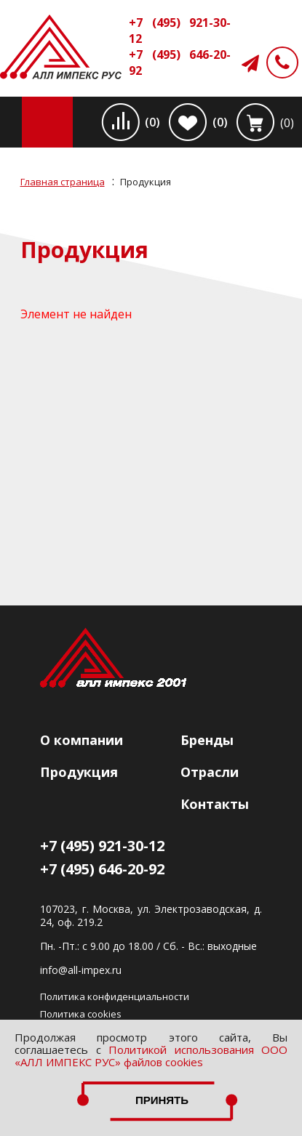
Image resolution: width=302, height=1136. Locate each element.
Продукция (79, 772)
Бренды (207, 740)
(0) (152, 122)
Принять (162, 1100)
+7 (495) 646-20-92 (180, 62)
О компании (81, 740)
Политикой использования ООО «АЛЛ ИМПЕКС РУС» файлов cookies (151, 1055)
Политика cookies (81, 1013)
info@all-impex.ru (81, 970)
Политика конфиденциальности (114, 996)
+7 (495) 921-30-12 (180, 31)
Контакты (214, 804)
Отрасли (209, 772)
